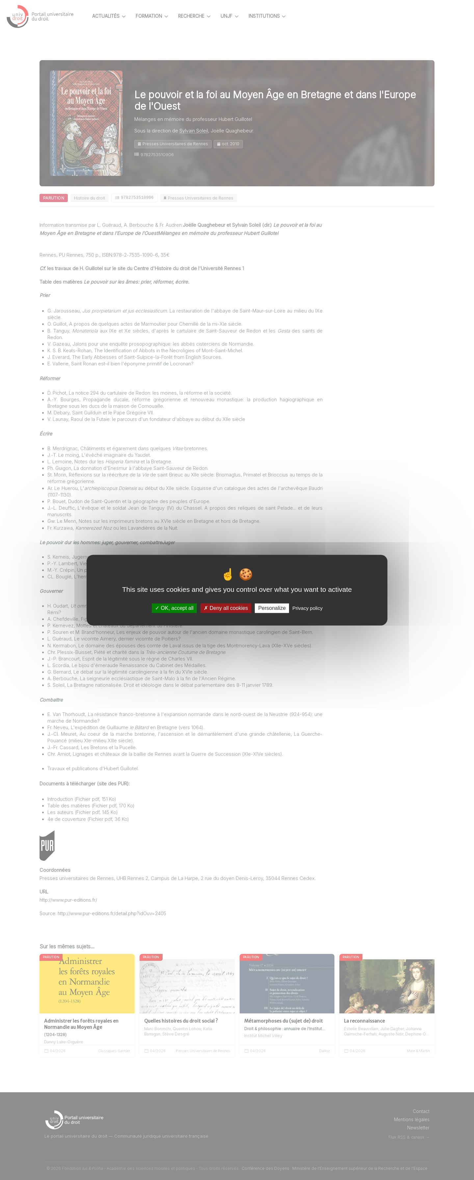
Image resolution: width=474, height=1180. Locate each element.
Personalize (272, 608)
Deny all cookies (226, 608)
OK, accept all (174, 608)
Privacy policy (307, 608)
